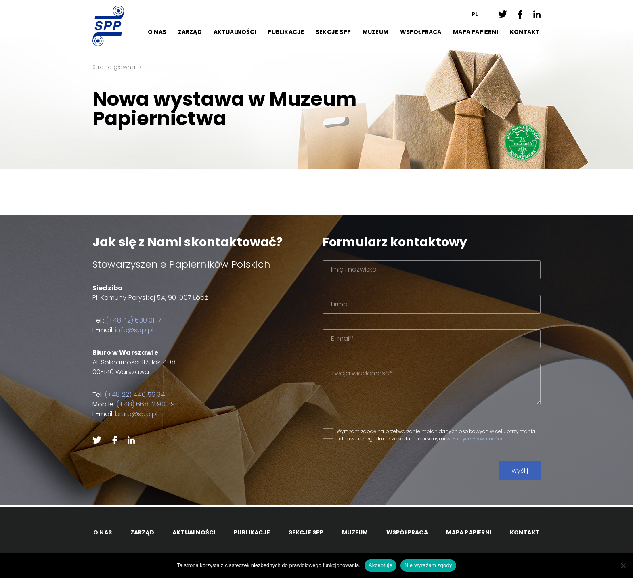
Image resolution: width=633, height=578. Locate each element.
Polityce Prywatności (477, 438)
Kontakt (525, 32)
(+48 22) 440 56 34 (135, 394)
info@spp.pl (134, 330)
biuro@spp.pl (136, 414)
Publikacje (286, 32)
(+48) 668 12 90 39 (145, 404)
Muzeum (375, 32)
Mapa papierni (475, 32)
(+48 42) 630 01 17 (133, 320)
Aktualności (235, 32)
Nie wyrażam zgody (428, 565)
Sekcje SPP (333, 32)
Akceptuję (380, 565)
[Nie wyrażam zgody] (623, 565)
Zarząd (190, 32)
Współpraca (421, 32)
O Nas (157, 32)
